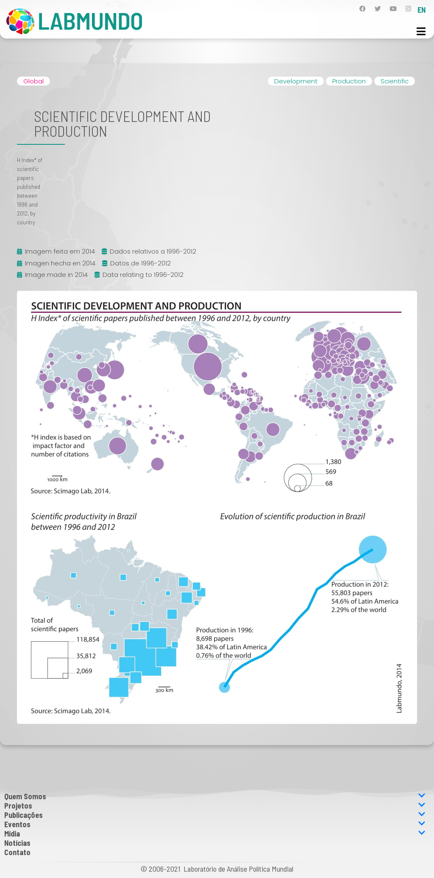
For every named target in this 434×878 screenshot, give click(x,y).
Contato (17, 852)
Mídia (215, 833)
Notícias (17, 843)
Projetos (215, 805)
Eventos (215, 824)
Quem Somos (215, 796)
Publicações (215, 815)
